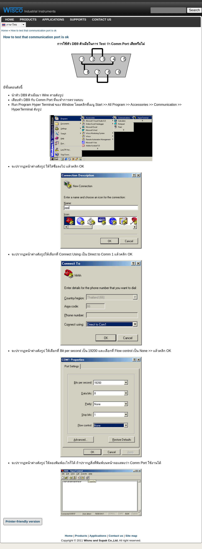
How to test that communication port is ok (33, 30)
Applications (97, 535)
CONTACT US (101, 19)
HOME (9, 19)
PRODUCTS (28, 19)
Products (81, 535)
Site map (131, 535)
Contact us (116, 535)
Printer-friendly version (23, 521)
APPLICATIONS (53, 19)
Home (4, 30)
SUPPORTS (78, 19)
